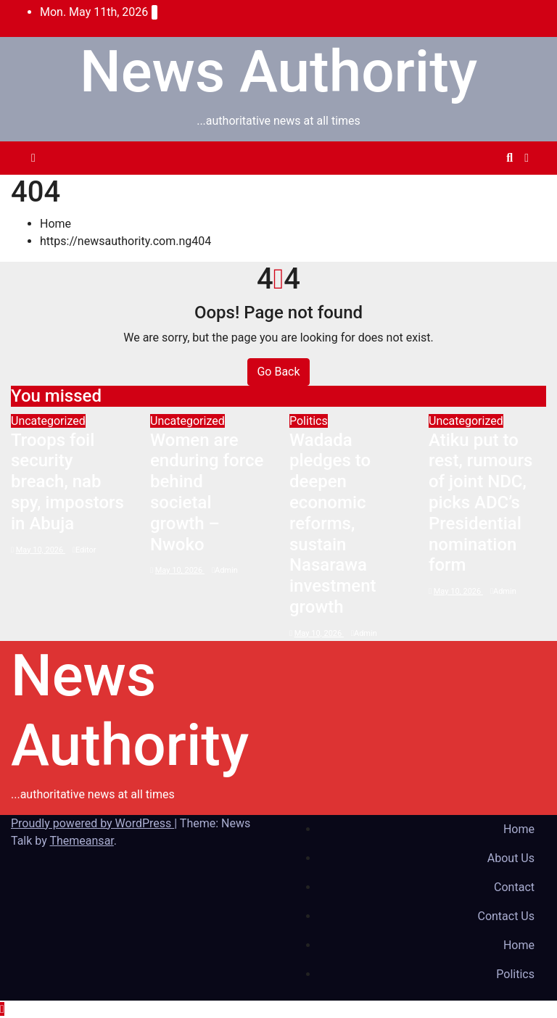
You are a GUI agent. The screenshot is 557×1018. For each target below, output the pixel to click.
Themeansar (81, 841)
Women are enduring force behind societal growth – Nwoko (206, 492)
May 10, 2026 (40, 550)
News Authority (278, 72)
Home (55, 224)
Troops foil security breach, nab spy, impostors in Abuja (67, 482)
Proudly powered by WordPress (92, 823)
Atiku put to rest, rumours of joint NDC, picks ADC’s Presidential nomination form (480, 503)
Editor (84, 550)
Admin (225, 570)
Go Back (278, 371)
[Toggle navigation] (275, 158)
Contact (514, 887)
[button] (509, 158)
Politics (308, 421)
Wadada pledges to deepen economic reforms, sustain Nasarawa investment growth (332, 523)
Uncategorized (48, 421)
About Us (511, 858)
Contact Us (506, 916)
